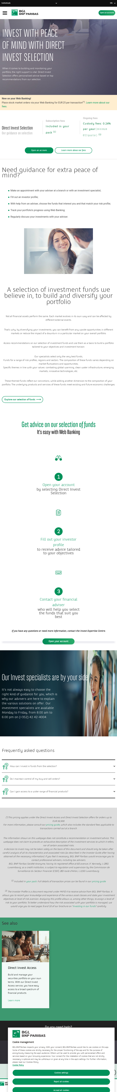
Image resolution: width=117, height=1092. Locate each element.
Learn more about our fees (73, 150)
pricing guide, (53, 824)
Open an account (107, 12)
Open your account (58, 641)
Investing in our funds (84, 906)
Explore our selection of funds (22, 399)
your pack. (31, 881)
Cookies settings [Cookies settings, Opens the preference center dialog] (61, 1083)
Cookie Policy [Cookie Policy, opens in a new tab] (18, 1075)
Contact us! (58, 1032)
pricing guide (99, 881)
